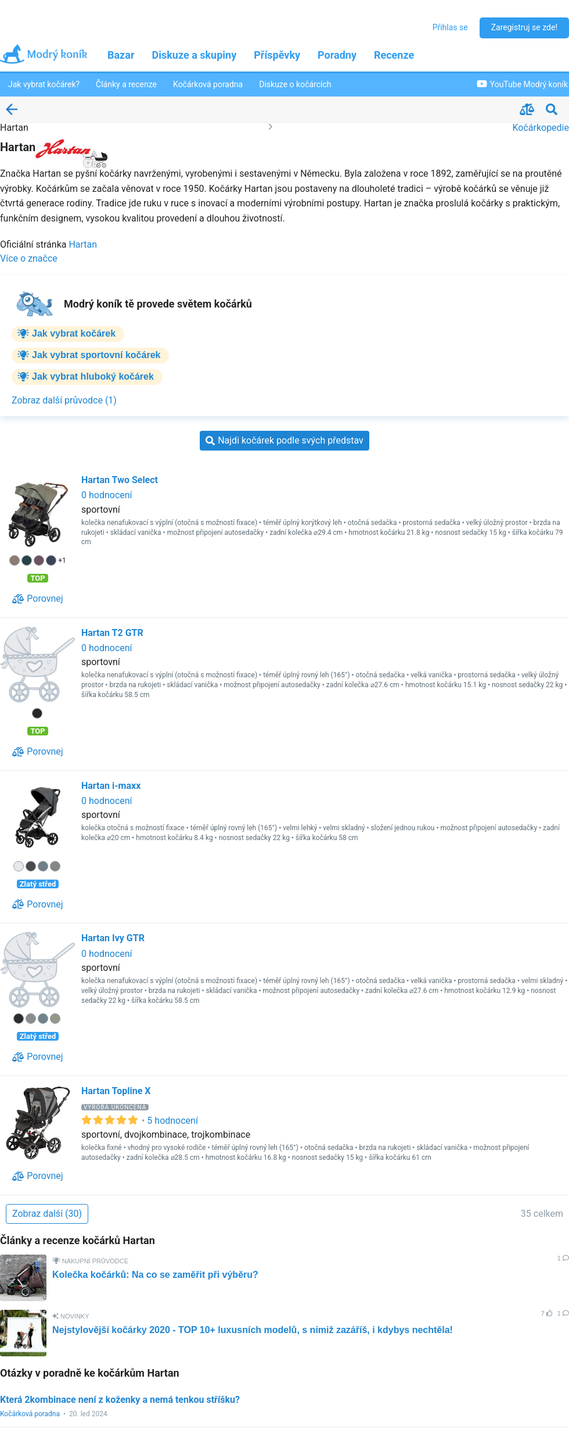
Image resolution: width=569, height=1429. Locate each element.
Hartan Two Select (119, 479)
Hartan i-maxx (111, 785)
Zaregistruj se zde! (524, 27)
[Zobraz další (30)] (47, 1214)
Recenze (394, 55)
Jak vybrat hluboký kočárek (93, 376)
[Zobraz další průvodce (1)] (64, 400)
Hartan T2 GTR (112, 632)
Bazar (121, 55)
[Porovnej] (37, 599)
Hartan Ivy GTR (113, 938)
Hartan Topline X (115, 1090)
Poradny (337, 55)
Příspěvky (277, 55)
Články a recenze (126, 84)
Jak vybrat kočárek (74, 333)
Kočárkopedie (540, 127)
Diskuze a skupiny (194, 55)
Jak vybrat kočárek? (44, 84)
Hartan (83, 244)
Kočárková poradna (208, 84)
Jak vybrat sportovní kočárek (96, 355)
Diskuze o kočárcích (295, 84)
